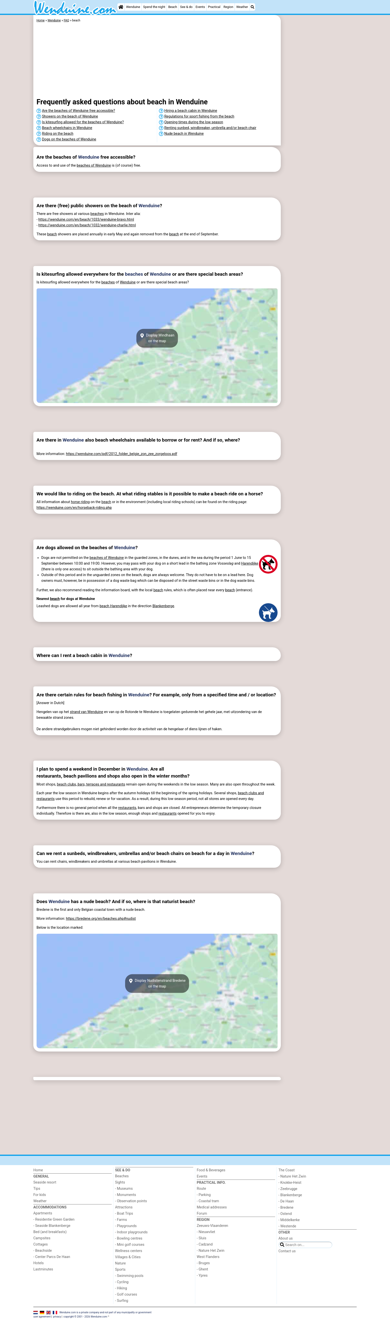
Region (228, 7)
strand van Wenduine (86, 712)
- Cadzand (205, 1244)
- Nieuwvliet (206, 1232)
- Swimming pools (129, 1276)
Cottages (40, 1244)
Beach (172, 7)
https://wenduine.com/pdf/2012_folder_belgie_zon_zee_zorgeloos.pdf (121, 454)
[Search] (252, 7)
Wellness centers (128, 1251)
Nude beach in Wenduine (184, 134)
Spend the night (154, 7)
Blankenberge (163, 606)
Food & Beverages (211, 1170)
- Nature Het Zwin (210, 1251)
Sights (120, 1182)
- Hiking (121, 1288)
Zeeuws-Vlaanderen (212, 1226)
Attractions (124, 1207)
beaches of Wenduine (94, 165)
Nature (120, 1263)
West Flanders (208, 1257)
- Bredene (286, 1207)
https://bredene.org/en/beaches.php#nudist (101, 919)
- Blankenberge (290, 1195)
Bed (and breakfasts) (50, 1232)
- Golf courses (126, 1294)
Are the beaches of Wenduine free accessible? (78, 111)
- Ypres (202, 1275)
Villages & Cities (128, 1257)
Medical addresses (212, 1207)
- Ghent (202, 1269)
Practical (214, 7)
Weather (242, 7)
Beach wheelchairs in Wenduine (67, 128)
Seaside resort (44, 1182)
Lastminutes (43, 1269)
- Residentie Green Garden (53, 1219)
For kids (39, 1195)
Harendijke (249, 563)
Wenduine (133, 7)
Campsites (41, 1238)
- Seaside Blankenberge (51, 1226)
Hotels (38, 1263)
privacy (57, 1316)
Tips (36, 1189)
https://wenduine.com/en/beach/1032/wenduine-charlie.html (87, 225)
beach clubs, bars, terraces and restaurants (91, 784)
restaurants (127, 808)
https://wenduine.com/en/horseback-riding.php (74, 508)
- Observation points (131, 1201)
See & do (186, 7)
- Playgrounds (126, 1226)
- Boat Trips (124, 1213)
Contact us (287, 1251)
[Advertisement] (319, 129)
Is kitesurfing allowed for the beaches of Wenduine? (83, 122)
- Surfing (121, 1301)
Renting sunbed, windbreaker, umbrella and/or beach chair (210, 128)
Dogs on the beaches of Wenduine (69, 139)
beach (52, 234)
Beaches (122, 1176)
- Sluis (201, 1238)
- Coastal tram (208, 1201)
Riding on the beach (57, 134)
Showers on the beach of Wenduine (70, 116)
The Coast (287, 1170)
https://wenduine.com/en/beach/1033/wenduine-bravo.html (86, 219)
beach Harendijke (113, 606)
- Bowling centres (129, 1238)
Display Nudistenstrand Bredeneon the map (157, 984)
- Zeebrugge (288, 1189)
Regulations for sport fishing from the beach (199, 116)
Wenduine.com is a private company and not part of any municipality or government (105, 1312)
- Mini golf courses (130, 1245)
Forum (202, 1213)
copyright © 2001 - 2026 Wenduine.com (85, 1316)
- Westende (287, 1226)
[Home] (120, 7)
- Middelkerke (289, 1220)
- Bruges (203, 1263)
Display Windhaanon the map (157, 338)
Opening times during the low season (193, 122)
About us (286, 1238)
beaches (97, 214)
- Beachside (42, 1251)
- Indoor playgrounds (131, 1232)
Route (201, 1189)
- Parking (204, 1195)
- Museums (124, 1189)
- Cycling (122, 1282)
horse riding (80, 502)
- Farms (121, 1220)
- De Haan (286, 1201)
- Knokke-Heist (290, 1183)
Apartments (42, 1213)
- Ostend (285, 1214)
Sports (120, 1269)
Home (38, 1170)
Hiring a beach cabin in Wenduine (190, 111)
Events (200, 7)
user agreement (42, 1316)
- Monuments (125, 1195)
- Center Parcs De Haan (51, 1257)
